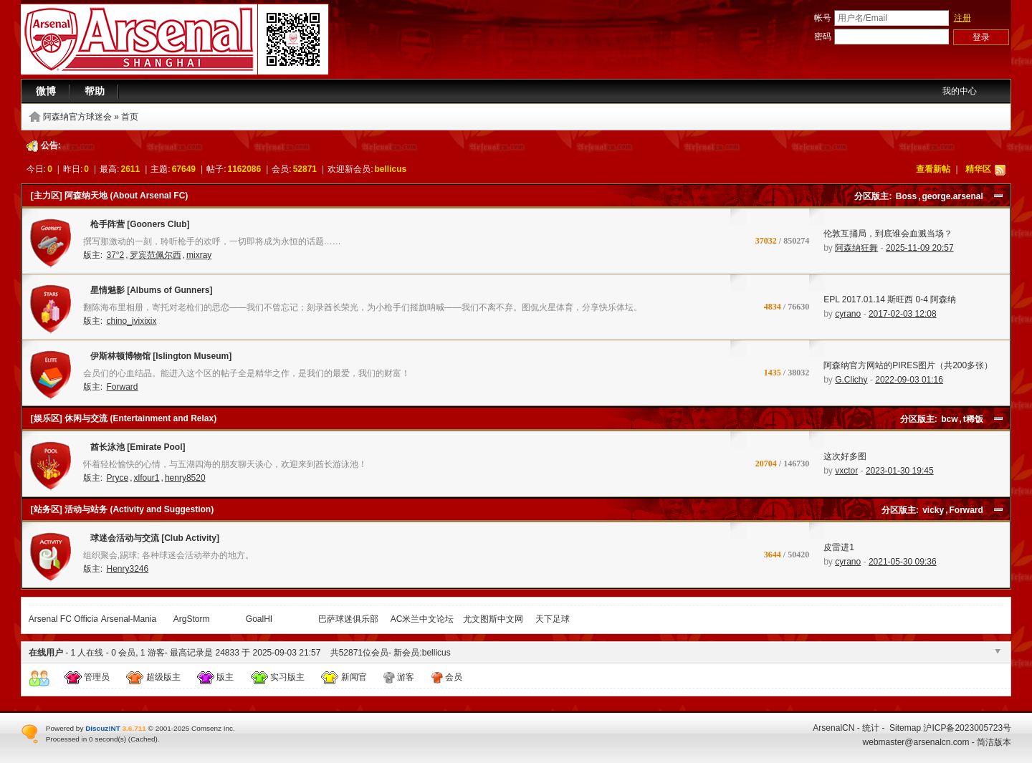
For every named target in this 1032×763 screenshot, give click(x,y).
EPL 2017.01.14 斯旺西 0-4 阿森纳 (889, 299)
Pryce (117, 478)
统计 (870, 728)
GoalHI (259, 619)
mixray (198, 255)
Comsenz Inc (212, 728)
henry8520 (185, 478)
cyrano (848, 314)
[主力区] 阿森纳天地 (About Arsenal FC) (109, 196)
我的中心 (959, 91)
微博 (46, 91)
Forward (122, 387)
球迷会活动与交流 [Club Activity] (151, 541)
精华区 (978, 169)
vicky (933, 510)
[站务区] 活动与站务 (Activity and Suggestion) (122, 509)
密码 (822, 37)
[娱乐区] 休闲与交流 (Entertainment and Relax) (123, 418)
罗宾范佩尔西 (155, 255)
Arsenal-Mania (128, 619)
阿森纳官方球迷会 (77, 117)
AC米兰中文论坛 (422, 619)
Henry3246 (127, 569)
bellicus (391, 169)
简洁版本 (994, 742)
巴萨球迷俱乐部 (348, 619)
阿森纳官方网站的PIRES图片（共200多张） (908, 365)
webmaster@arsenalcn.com (916, 742)
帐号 (822, 18)
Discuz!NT (102, 728)
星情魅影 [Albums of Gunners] (148, 293)
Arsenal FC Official (64, 619)
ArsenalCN (833, 728)
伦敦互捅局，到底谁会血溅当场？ (887, 234)
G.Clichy (851, 380)
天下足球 (552, 619)
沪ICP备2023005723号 (967, 728)
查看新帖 (933, 169)
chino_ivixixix (131, 321)
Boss (906, 196)
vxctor (846, 471)
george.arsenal (952, 196)
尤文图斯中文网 (493, 619)
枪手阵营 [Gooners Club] (136, 227)
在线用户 (46, 653)
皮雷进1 (838, 547)
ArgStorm (191, 619)
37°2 (115, 255)
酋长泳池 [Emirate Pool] (134, 450)
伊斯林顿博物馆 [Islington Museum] (157, 359)
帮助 (95, 91)
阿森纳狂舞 (856, 248)
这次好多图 (844, 456)
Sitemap (905, 728)
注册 (962, 18)
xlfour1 (147, 478)
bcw (949, 419)
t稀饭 (973, 419)
